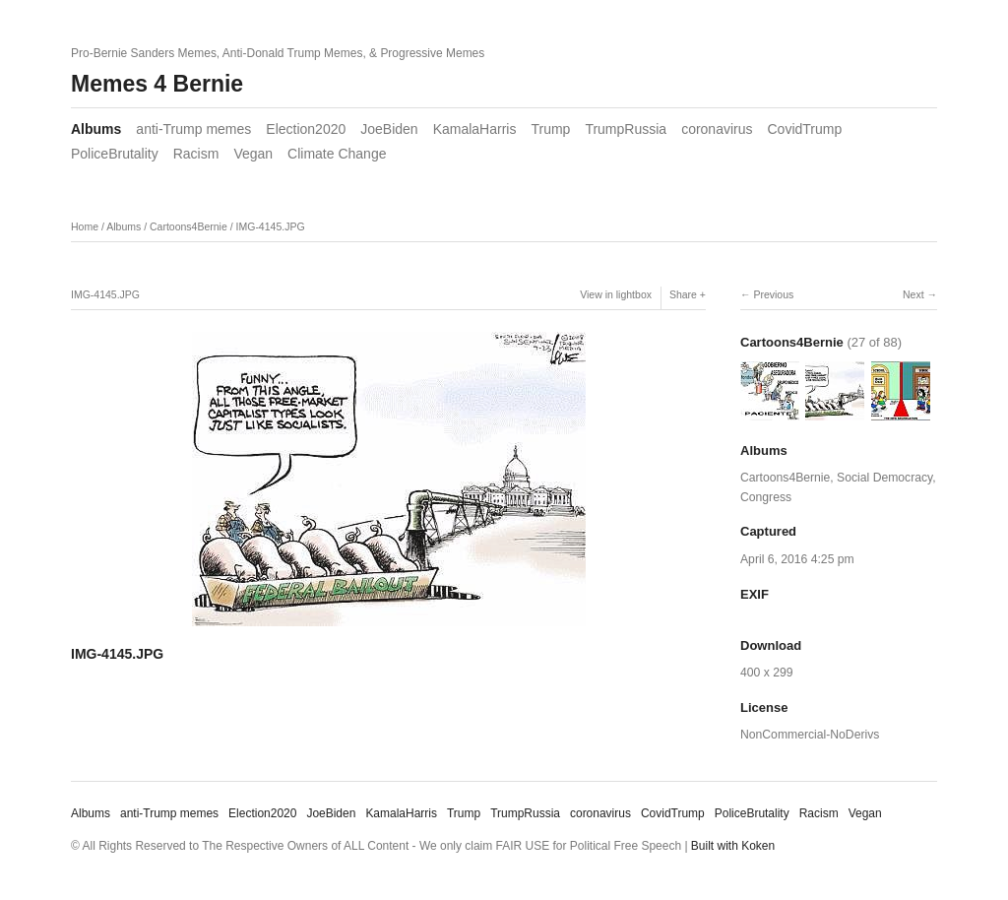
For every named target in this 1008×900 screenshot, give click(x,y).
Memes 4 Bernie (157, 83)
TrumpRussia (625, 129)
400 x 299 (766, 672)
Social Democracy (884, 477)
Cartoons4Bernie (188, 226)
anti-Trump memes (193, 129)
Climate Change (336, 153)
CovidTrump (805, 129)
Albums (96, 129)
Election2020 (306, 129)
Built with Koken (733, 846)
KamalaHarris (475, 129)
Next (913, 294)
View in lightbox (616, 294)
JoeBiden (388, 129)
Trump (550, 129)
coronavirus (716, 129)
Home (84, 226)
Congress (765, 497)
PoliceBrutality (114, 153)
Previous (773, 294)
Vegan (253, 153)
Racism (196, 153)
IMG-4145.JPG (270, 226)
